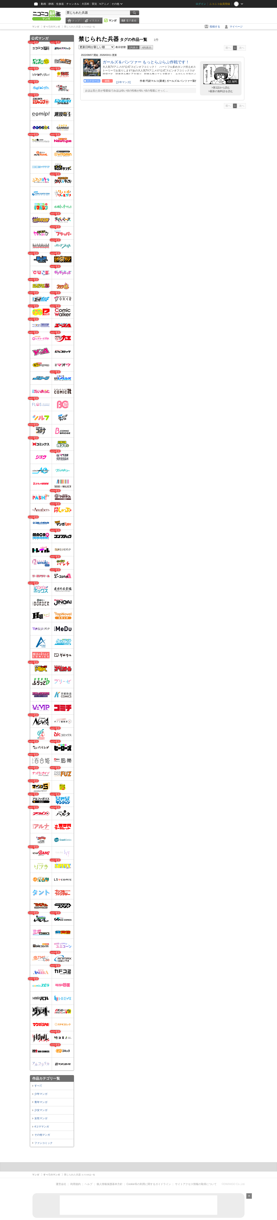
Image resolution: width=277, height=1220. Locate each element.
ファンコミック (43, 1143)
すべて (38, 1085)
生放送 (60, 3)
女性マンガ (40, 1118)
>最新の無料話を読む (220, 91)
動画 (43, 3)
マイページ (236, 26)
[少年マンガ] (123, 82)
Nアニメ (104, 3)
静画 (51, 3)
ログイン (201, 3)
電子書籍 (131, 20)
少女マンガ (40, 1110)
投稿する (215, 26)
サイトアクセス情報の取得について (196, 1184)
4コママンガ (41, 1126)
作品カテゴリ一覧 (46, 1078)
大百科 (85, 3)
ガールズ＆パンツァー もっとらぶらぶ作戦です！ (146, 62)
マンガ (112, 20)
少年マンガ (40, 1093)
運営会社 (61, 1184)
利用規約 (75, 1184)
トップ (76, 20)
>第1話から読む (220, 87)
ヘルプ (88, 1184)
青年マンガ (40, 1102)
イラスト (94, 20)
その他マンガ (42, 1134)
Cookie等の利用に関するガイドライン (149, 1184)
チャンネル (72, 3)
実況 (94, 3)
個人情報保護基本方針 (109, 1184)
